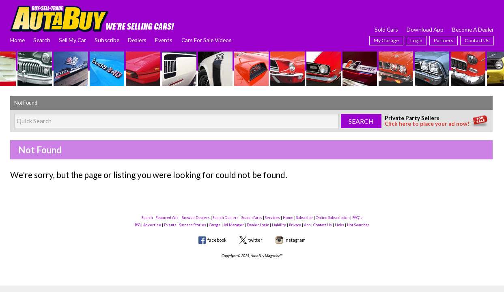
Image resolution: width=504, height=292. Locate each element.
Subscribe (107, 39)
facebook (216, 240)
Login (416, 40)
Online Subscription (332, 217)
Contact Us (477, 40)
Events (163, 39)
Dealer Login (258, 225)
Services (272, 217)
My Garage (386, 40)
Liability (279, 225)
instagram (295, 240)
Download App (425, 29)
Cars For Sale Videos (206, 39)
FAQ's (357, 217)
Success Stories (192, 225)
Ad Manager (234, 225)
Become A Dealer (473, 29)
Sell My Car (72, 39)
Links (339, 225)
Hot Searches (358, 225)
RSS (137, 225)
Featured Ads (167, 217)
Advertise (152, 225)
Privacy (295, 225)
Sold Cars (386, 29)
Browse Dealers (195, 217)
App (307, 225)
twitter (255, 240)
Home (17, 39)
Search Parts (251, 217)
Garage (215, 225)
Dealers (137, 39)
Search (41, 39)
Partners (443, 40)
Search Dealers (226, 217)
